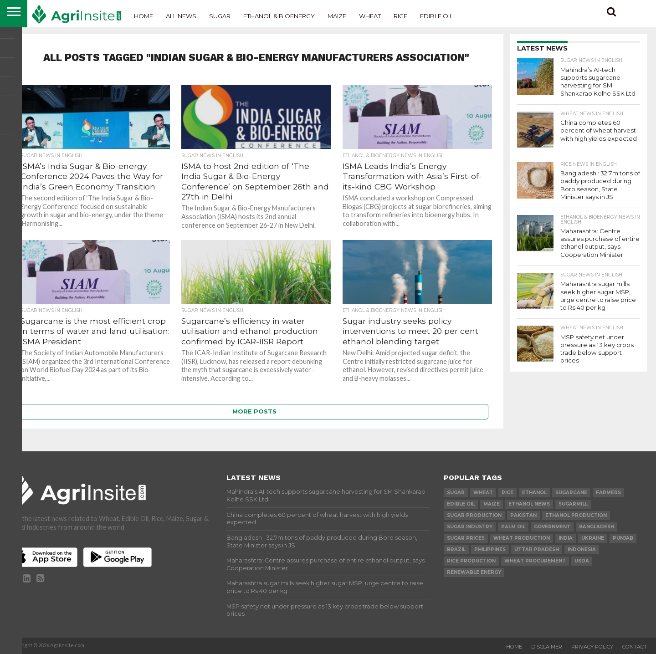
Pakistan (523, 515)
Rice (400, 16)
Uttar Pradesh (536, 549)
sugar (456, 493)
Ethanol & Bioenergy (279, 16)
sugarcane (571, 493)
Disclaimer (546, 647)
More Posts (254, 411)
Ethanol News (529, 504)
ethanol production (576, 515)
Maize (337, 16)
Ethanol (534, 493)
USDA (581, 561)
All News (181, 16)
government (552, 527)
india (566, 538)
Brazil (456, 549)
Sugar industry (469, 527)
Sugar (220, 16)
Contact (634, 647)
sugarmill (573, 504)
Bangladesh (596, 527)
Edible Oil (436, 16)
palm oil (513, 527)
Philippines (490, 549)
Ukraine (592, 538)
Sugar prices (466, 538)
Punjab (623, 538)
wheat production (521, 538)
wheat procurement (535, 561)
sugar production (474, 515)
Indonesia (582, 549)
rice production (471, 561)
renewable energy (474, 572)
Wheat (370, 16)
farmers (608, 493)
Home (143, 16)
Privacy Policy (592, 647)
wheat (483, 493)
